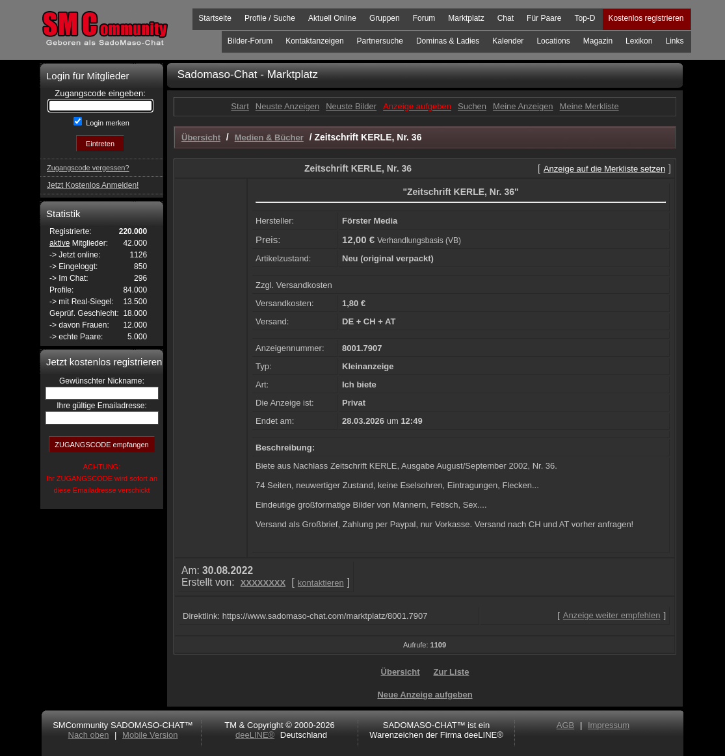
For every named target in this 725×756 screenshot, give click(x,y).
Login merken (106, 123)
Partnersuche (380, 41)
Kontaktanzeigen (314, 41)
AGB (565, 725)
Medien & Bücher (269, 137)
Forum (424, 18)
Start (239, 106)
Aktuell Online (332, 18)
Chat (505, 18)
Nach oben (88, 735)
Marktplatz (466, 18)
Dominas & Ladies (447, 41)
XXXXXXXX (263, 583)
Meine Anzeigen (523, 106)
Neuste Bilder (351, 106)
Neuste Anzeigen (287, 106)
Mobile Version (150, 735)
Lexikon (639, 41)
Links (674, 41)
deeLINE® (254, 735)
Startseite (214, 18)
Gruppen (384, 18)
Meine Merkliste (589, 106)
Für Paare (544, 18)
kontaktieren (321, 583)
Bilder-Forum (250, 41)
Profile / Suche (269, 18)
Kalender (507, 41)
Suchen (472, 106)
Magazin (598, 41)
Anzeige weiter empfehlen (612, 615)
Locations (553, 41)
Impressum (608, 725)
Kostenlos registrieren (645, 18)
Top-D (584, 18)
